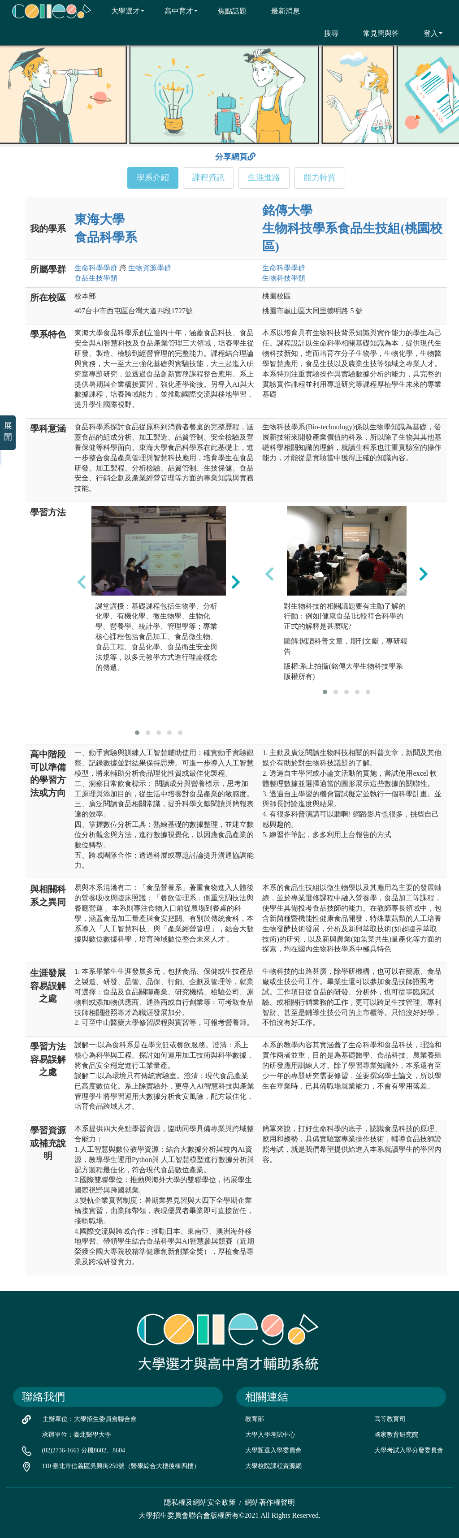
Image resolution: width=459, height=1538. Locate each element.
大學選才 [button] (122, 11)
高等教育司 (390, 1419)
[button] (137, 732)
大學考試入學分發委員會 (408, 1450)
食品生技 (95, 278)
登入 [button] (427, 33)
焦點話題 (227, 11)
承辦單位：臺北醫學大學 (76, 1434)
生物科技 (283, 278)
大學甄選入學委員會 (273, 1450)
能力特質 (319, 177)
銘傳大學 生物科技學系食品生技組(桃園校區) (352, 228)
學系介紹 (153, 177)
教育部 (254, 1419)
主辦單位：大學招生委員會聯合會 (90, 1419)
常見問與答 (375, 33)
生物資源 (149, 268)
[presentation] (82, 582)
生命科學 (95, 268)
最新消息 (280, 11)
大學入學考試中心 (270, 1434)
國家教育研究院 (396, 1434)
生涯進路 (264, 177)
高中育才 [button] (175, 11)
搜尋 (325, 33)
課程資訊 (208, 177)
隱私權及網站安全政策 (200, 1502)
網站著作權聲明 (270, 1502)
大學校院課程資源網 (273, 1466)
